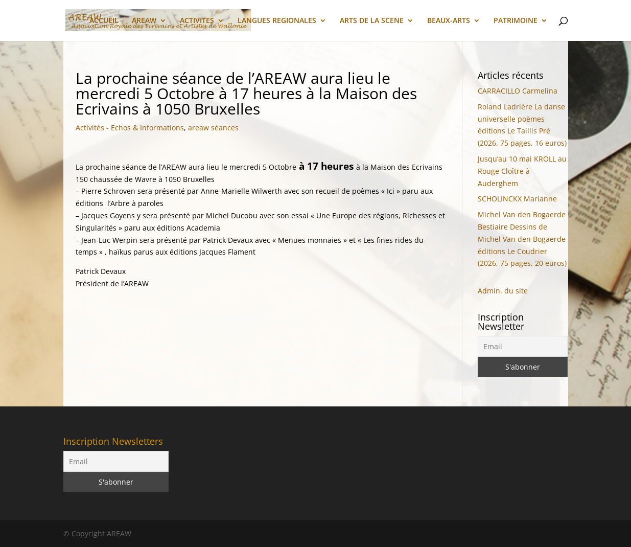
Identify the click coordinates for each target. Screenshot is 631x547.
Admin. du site (503, 290)
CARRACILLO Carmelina (517, 91)
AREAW (144, 21)
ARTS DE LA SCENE (372, 21)
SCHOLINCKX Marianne (517, 198)
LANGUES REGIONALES (277, 21)
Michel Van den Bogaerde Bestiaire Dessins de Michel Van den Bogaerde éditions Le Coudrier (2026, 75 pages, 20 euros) (522, 239)
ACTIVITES (197, 21)
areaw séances (213, 127)
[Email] (523, 346)
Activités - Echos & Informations (130, 127)
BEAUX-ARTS (448, 21)
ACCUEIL (104, 21)
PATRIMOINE (515, 21)
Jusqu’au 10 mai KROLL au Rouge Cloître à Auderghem (522, 171)
